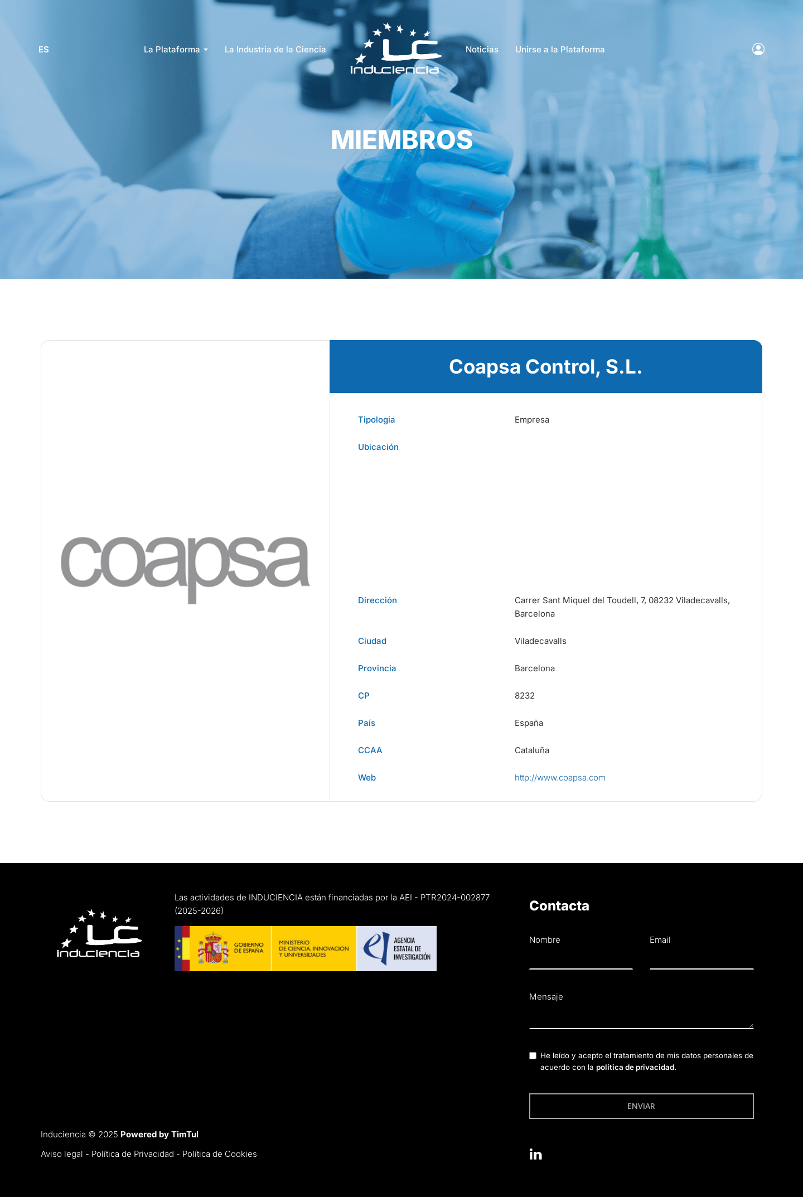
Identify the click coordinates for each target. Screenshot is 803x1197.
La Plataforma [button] (176, 49)
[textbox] (641, 1017)
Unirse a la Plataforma (560, 49)
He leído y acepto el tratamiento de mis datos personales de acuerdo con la (646, 1061)
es (46, 49)
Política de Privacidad (132, 1153)
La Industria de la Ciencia (275, 49)
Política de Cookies (219, 1153)
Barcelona (535, 668)
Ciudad (372, 641)
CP (364, 695)
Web (367, 777)
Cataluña (532, 750)
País (366, 723)
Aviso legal (62, 1153)
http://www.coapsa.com (560, 777)
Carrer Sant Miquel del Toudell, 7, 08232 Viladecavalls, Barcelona (622, 607)
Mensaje (546, 996)
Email (660, 939)
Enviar (641, 1106)
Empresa (532, 419)
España (529, 723)
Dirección (377, 600)
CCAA (370, 750)
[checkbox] (532, 1055)
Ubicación (378, 447)
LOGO (396, 25)
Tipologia (376, 419)
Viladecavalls (541, 641)
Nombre (544, 939)
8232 (525, 695)
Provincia (377, 668)
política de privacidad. (636, 1067)
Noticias (482, 49)
